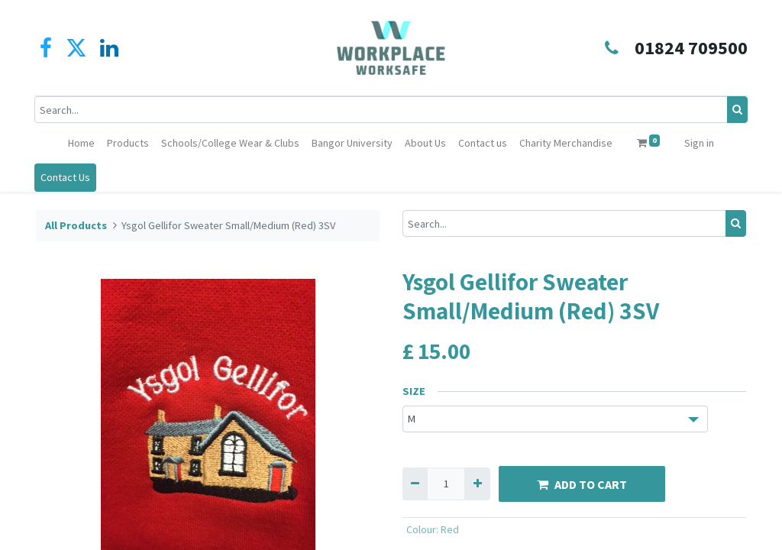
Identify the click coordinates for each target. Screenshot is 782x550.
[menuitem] (81, 143)
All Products (76, 225)
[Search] (735, 109)
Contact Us (67, 177)
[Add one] (477, 483)
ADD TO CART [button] (582, 484)
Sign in (699, 143)
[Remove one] (415, 483)
